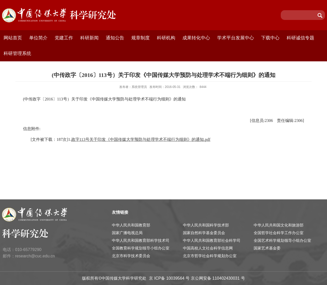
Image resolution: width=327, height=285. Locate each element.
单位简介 (38, 37)
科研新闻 (89, 37)
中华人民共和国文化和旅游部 (278, 225)
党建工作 (64, 37)
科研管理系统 (17, 53)
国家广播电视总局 (127, 233)
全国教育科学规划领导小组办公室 (140, 248)
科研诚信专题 (300, 37)
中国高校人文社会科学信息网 (208, 248)
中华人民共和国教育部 (131, 225)
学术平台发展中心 (235, 37)
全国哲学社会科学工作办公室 (278, 233)
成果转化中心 (196, 37)
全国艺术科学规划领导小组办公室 (282, 240)
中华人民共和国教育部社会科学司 (211, 240)
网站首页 (13, 37)
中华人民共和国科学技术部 (206, 225)
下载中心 (270, 37)
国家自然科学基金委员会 (204, 233)
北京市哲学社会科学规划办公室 (210, 256)
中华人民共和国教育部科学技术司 (140, 240)
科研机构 (166, 37)
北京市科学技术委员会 (131, 256)
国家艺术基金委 (267, 248)
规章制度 (140, 37)
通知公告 (115, 37)
